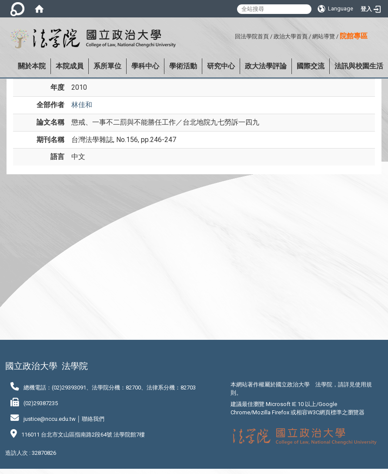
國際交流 (310, 66)
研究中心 (221, 66)
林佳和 (81, 105)
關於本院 (32, 66)
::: (232, 35)
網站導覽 (323, 36)
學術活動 (183, 66)
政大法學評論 (266, 66)
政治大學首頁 (291, 36)
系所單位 (107, 66)
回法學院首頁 (252, 36)
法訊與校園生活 (358, 66)
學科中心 (145, 66)
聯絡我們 (93, 419)
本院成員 (70, 66)
